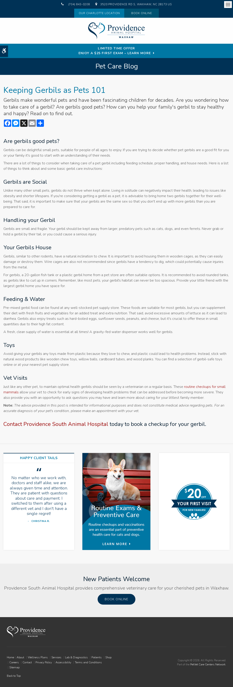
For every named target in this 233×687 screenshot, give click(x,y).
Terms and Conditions (88, 662)
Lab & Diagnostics (76, 657)
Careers (14, 662)
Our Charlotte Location (98, 13)
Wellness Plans (38, 657)
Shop (108, 657)
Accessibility (63, 662)
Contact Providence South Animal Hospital (55, 424)
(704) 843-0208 (79, 4)
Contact (27, 662)
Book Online (141, 13)
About (20, 657)
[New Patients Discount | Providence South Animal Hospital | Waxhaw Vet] (194, 501)
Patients (96, 657)
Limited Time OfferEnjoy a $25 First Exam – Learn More (115, 50)
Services (56, 657)
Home (10, 657)
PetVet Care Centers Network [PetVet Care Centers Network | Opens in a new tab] (207, 664)
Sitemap (14, 667)
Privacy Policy (43, 662)
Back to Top (14, 676)
